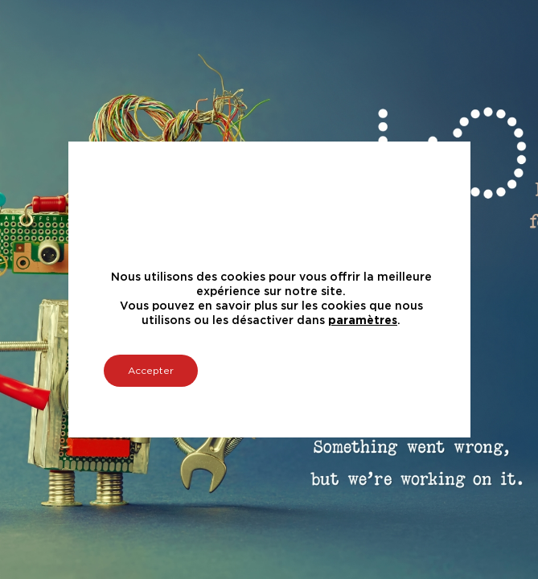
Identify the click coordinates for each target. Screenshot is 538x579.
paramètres (362, 320)
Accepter (151, 371)
